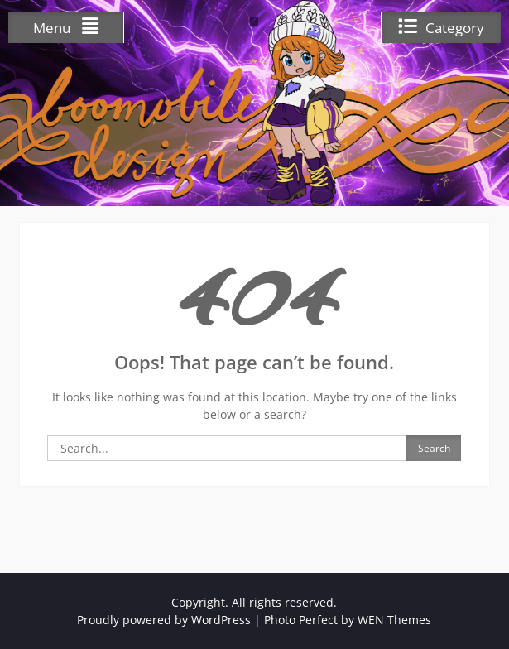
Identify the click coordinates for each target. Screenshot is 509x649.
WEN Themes (394, 619)
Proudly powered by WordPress (164, 619)
